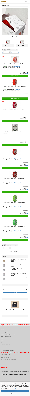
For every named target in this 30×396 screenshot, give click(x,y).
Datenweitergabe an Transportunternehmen (8, 332)
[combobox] (9, 50)
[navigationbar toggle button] (28, 1)
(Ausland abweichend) (17, 66)
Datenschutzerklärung (15, 388)
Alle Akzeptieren (15, 390)
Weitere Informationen (15, 393)
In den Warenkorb (15, 75)
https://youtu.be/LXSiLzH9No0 (5, 354)
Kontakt (2, 338)
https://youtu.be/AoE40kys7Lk (6, 357)
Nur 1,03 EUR (15, 312)
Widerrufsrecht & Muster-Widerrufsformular (8, 334)
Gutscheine (2, 340)
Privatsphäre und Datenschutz (5, 344)
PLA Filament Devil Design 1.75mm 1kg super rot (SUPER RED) (14, 86)
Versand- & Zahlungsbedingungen (6, 336)
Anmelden (15, 292)
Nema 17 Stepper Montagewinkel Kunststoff (15, 309)
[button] (3, 50)
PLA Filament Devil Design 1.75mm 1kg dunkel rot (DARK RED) (14, 155)
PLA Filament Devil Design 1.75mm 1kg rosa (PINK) (12, 63)
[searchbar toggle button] (23, 1)
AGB (1, 342)
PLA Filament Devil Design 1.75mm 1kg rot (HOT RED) (13, 109)
